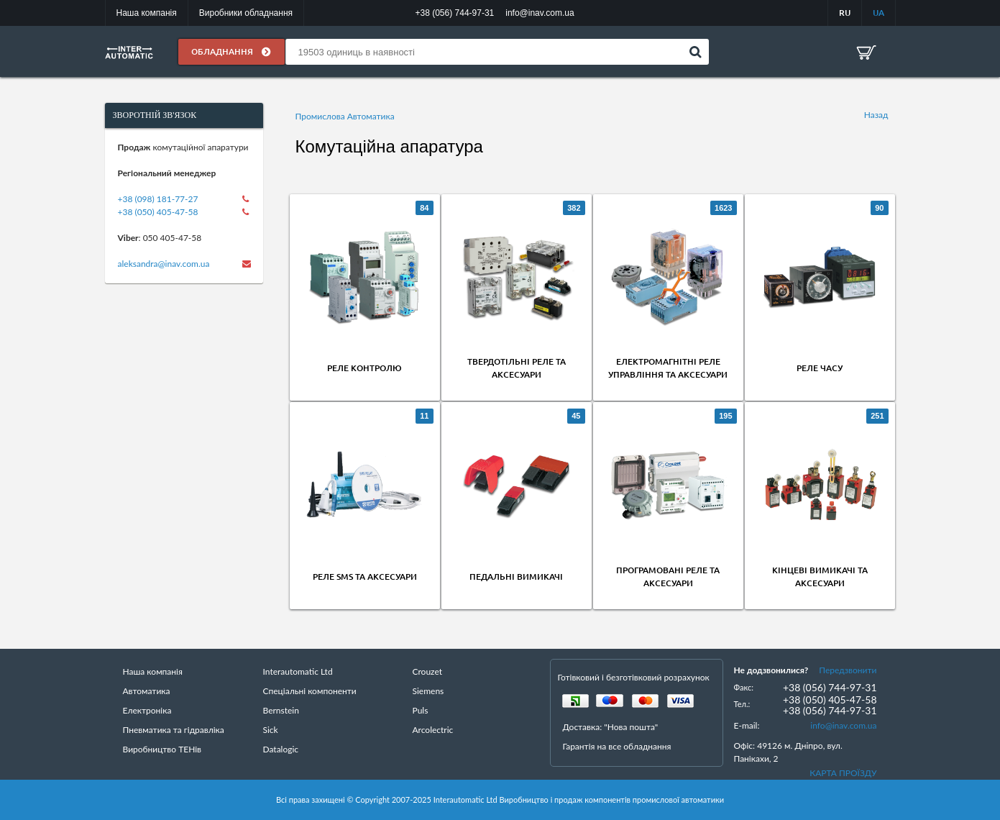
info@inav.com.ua (843, 725)
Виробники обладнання (246, 13)
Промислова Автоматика (345, 116)
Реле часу (820, 368)
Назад (876, 114)
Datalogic (281, 749)
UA (878, 12)
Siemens (428, 690)
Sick (270, 729)
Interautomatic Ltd (298, 671)
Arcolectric (433, 729)
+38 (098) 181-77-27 (158, 198)
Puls (420, 710)
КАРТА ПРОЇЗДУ (842, 772)
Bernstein (281, 710)
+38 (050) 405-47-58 (158, 211)
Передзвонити (847, 670)
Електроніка (147, 710)
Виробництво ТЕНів (162, 749)
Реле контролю (364, 368)
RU (844, 12)
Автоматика (146, 690)
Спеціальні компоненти (310, 690)
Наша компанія (146, 13)
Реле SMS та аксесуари (365, 576)
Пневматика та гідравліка (173, 729)
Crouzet (428, 671)
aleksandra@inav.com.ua (164, 263)
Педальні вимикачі (516, 576)
